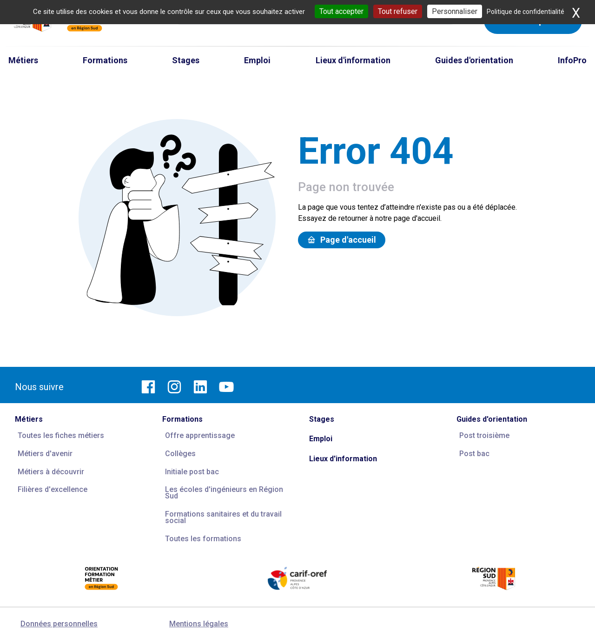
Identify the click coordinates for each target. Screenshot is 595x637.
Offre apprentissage (200, 435)
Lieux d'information (343, 458)
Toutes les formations (203, 538)
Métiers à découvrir (51, 471)
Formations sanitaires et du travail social (223, 517)
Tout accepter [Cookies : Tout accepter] (341, 11)
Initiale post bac (192, 471)
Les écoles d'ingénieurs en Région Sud (224, 492)
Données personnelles (59, 623)
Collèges (180, 453)
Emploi (320, 438)
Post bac (474, 453)
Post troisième (484, 435)
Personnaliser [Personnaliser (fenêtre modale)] (454, 11)
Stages (321, 419)
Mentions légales (198, 623)
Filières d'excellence (52, 489)
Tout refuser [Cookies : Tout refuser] (397, 11)
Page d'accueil (341, 240)
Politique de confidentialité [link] (525, 11)
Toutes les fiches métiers (61, 435)
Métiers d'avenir (45, 453)
